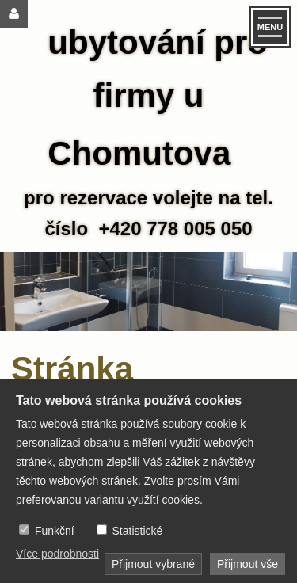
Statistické (137, 530)
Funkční (54, 530)
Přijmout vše (247, 564)
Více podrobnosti (57, 553)
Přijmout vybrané (153, 564)
